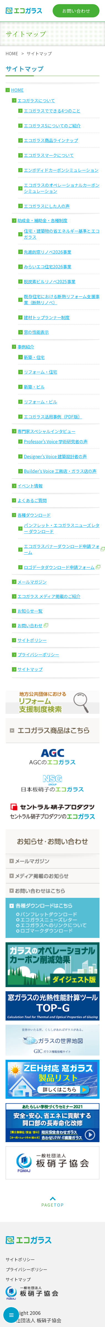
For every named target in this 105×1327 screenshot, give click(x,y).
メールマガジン (32, 582)
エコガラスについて (36, 100)
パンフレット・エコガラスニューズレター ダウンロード (61, 528)
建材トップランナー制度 (47, 317)
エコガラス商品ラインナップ (51, 140)
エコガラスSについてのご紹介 (52, 125)
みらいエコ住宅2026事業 (47, 266)
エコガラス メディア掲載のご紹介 (48, 596)
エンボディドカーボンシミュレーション (61, 170)
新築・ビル (34, 387)
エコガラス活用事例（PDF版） (53, 416)
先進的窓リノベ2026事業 (47, 252)
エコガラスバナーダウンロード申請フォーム (61, 549)
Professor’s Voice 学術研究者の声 (56, 441)
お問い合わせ (76, 10)
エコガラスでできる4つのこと (52, 110)
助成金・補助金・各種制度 (42, 220)
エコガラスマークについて (49, 155)
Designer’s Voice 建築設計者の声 (55, 456)
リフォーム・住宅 (40, 372)
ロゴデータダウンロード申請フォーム (59, 567)
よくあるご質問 (32, 500)
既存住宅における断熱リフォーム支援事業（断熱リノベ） (61, 299)
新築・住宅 (34, 357)
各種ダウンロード (34, 515)
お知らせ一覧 (29, 611)
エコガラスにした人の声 (47, 206)
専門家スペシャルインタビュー (46, 431)
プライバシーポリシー (38, 654)
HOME (12, 53)
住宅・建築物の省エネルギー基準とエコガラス (61, 234)
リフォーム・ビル (40, 401)
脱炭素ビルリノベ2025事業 (49, 281)
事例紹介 (25, 346)
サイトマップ (29, 669)
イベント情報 (29, 485)
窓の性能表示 (36, 332)
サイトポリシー (32, 640)
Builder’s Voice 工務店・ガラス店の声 (60, 471)
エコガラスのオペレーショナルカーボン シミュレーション (61, 188)
